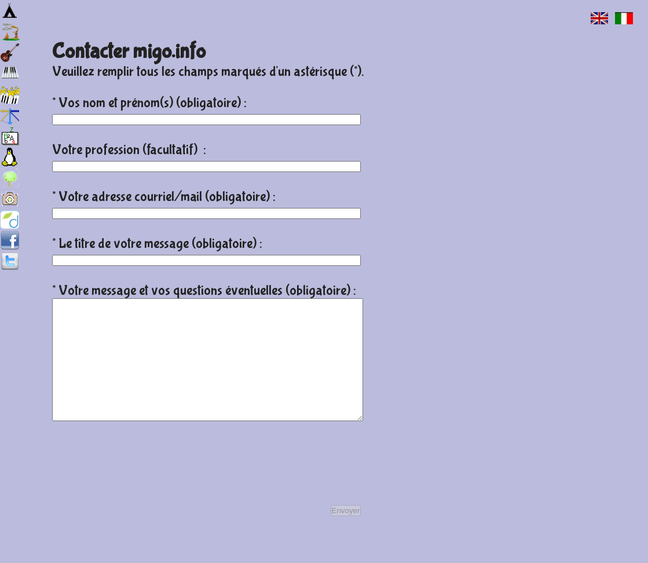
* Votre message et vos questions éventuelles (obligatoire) (202, 290)
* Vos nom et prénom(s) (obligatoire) (148, 103)
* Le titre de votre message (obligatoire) (155, 243)
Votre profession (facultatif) (127, 150)
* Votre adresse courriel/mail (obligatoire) (162, 196)
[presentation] (140, 487)
